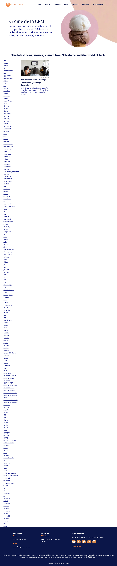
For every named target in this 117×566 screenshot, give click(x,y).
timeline (6, 465)
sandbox (6, 407)
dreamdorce (7, 179)
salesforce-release (10, 402)
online (5, 313)
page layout (7, 320)
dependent (7, 162)
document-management (8, 175)
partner (6, 325)
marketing (6, 297)
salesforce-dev (8, 388)
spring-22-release (9, 440)
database (6, 157)
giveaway (6, 227)
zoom (5, 526)
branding (6, 91)
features (6, 209)
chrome (6, 106)
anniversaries (8, 71)
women (5, 521)
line (4, 275)
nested (5, 307)
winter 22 (6, 516)
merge (5, 302)
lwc (4, 280)
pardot (5, 323)
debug (5, 159)
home (39, 5)
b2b (4, 83)
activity (6, 63)
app (4, 73)
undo (5, 488)
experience (7, 199)
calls (5, 103)
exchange (6, 196)
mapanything (8, 295)
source (5, 428)
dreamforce (7, 181)
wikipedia (6, 511)
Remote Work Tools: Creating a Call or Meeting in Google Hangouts (33, 82)
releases (6, 355)
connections (7, 126)
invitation (6, 257)
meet (5, 300)
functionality (7, 219)
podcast (6, 333)
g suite (5, 224)
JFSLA (5, 262)
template (6, 463)
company (6, 119)
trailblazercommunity (10, 476)
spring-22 (6, 438)
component (7, 121)
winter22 (6, 519)
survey (5, 448)
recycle (6, 345)
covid (5, 134)
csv (4, 136)
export (5, 201)
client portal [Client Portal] (98, 5)
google (5, 229)
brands (5, 93)
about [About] (47, 5)
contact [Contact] (85, 5)
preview (6, 335)
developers (7, 167)
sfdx (4, 417)
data (5, 151)
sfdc (4, 415)
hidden (5, 239)
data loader (7, 154)
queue (5, 340)
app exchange (8, 76)
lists (4, 277)
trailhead (6, 478)
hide (4, 242)
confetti (6, 124)
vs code (6, 506)
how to (5, 244)
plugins (5, 330)
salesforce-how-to (10, 393)
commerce (7, 114)
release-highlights (9, 353)
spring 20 (6, 435)
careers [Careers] (75, 5)
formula (6, 217)
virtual (5, 501)
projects (6, 338)
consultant (7, 129)
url (4, 491)
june (4, 267)
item (5, 260)
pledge (5, 328)
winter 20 (6, 513)
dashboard (7, 149)
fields (5, 212)
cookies (6, 131)
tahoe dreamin (8, 458)
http (4, 247)
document (7, 169)
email (5, 186)
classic (5, 109)
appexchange (8, 78)
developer (6, 164)
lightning (6, 272)
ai (4, 68)
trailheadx (6, 481)
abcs (5, 61)
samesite (6, 405)
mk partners (7, 305)
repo (5, 361)
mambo (6, 287)
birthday (6, 88)
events (5, 194)
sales (5, 371)
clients (5, 111)
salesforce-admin (9, 376)
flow (4, 214)
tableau (6, 455)
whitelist (6, 508)
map (5, 292)
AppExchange (76, 546)
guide (5, 234)
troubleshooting (8, 483)
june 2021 (6, 270)
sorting (5, 425)
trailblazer (6, 471)
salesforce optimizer (10, 400)
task (4, 460)
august (5, 81)
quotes (5, 343)
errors (5, 191)
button (5, 98)
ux (4, 496)
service (5, 412)
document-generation (11, 172)
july (4, 265)
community (7, 116)
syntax (5, 450)
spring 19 (6, 433)
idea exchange (8, 249)
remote (5, 358)
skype (5, 423)
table (5, 453)
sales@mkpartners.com (21, 547)
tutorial (5, 486)
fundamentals (8, 222)
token (5, 468)
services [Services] (57, 5)
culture (5, 139)
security (6, 410)
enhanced (6, 189)
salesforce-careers (10, 385)
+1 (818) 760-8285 (19, 540)
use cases (6, 493)
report (5, 363)
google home (7, 232)
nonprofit (6, 310)
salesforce (7, 373)
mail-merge (7, 285)
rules (5, 368)
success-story (8, 443)
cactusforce (7, 101)
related (5, 348)
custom (6, 141)
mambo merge (8, 290)
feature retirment (9, 206)
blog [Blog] (66, 5)
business (6, 96)
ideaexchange (8, 252)
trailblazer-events (9, 473)
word (5, 524)
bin (4, 86)
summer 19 (7, 445)
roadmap (6, 366)
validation (6, 498)
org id (5, 318)
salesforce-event (9, 390)
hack (5, 237)
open (5, 315)
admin (5, 66)
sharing (6, 420)
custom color (7, 144)
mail (4, 282)
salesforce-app (8, 378)
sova (5, 430)
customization (8, 146)
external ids (7, 204)
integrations (7, 254)
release (6, 350)
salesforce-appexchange (8, 382)
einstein (6, 184)
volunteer (6, 503)
